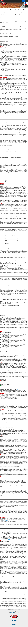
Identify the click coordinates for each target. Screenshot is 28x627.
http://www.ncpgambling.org (6, 539)
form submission (5, 520)
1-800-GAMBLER (12, 612)
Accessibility (14, 624)
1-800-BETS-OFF (17, 612)
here (17, 389)
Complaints (14, 623)
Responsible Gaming (14, 622)
